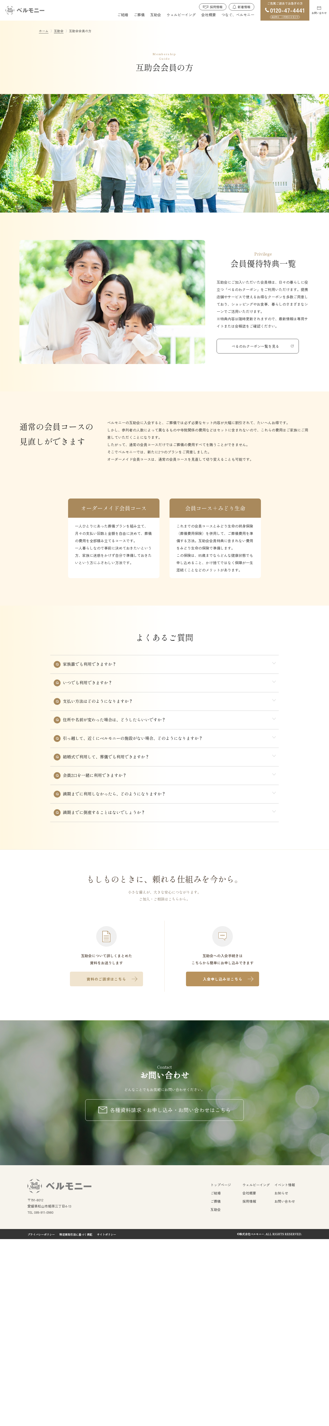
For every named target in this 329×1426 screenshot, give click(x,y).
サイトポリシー (106, 1421)
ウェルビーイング (181, 14)
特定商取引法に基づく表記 (75, 1421)
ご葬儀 (139, 14)
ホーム (43, 31)
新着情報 (244, 7)
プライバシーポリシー (41, 1421)
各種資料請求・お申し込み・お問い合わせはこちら (170, 1297)
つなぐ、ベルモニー (237, 14)
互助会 (155, 14)
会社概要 (208, 14)
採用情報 (216, 7)
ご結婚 (122, 14)
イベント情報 (284, 1371)
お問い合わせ (319, 13)
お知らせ (281, 1379)
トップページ (220, 1371)
